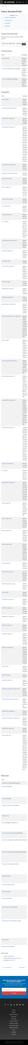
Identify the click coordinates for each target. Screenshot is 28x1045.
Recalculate (5, 939)
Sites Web (13, 1032)
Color (3, 206)
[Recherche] (12, 6)
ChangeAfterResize (10, 805)
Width (6, 728)
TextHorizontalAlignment (8, 688)
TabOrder (4, 680)
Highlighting (5, 297)
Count (3, 221)
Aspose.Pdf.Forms (17, 958)
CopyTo (4, 822)
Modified (4, 530)
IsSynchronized (6, 463)
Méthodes (7, 26)
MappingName (5, 482)
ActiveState (8, 108)
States (3, 666)
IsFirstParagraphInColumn (8, 316)
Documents (13, 1019)
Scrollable (4, 633)
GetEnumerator (6, 891)
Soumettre (14, 993)
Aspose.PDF (12, 960)
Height (6, 288)
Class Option (22, 967)
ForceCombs (5, 266)
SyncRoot (4, 675)
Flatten (8, 876)
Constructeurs (8, 20)
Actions (4, 99)
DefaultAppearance (7, 240)
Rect (7, 616)
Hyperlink (7, 304)
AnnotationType (10, 173)
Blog (14, 1030)
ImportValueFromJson (7, 907)
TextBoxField (10, 956)
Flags (3, 261)
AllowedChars (5, 118)
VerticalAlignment (9, 718)
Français (19, 2)
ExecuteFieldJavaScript (8, 833)
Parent (3, 592)
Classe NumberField (10, 17)
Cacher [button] (16, 15)
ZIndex (3, 735)
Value (7, 711)
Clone (6, 815)
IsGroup (4, 340)
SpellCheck (5, 647)
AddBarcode (5, 786)
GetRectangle (5, 898)
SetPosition (8, 946)
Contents (4, 214)
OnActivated (5, 571)
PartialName (5, 599)
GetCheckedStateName (8, 884)
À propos (14, 1034)
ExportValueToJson (7, 864)
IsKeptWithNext (6, 400)
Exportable (4, 250)
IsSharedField (5, 427)
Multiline (4, 544)
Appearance (5, 178)
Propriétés (7, 23)
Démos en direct (14, 1021)
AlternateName (5, 127)
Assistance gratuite (13, 1023)
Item (3, 470)
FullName (4, 281)
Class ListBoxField (7, 967)
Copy (24, 44)
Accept (8, 783)
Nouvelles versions (13, 1014)
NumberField (5, 58)
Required (4, 625)
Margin (3, 503)
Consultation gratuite (14, 1025)
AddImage (4, 798)
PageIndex (9, 583)
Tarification (13, 1016)
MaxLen (4, 518)
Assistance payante (13, 1027)
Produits (14, 1012)
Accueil (13, 1010)
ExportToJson (5, 840)
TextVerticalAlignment (7, 699)
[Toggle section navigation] (25, 6)
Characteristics (5, 199)
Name (3, 563)
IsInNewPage (5, 376)
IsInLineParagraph (6, 360)
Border (3, 187)
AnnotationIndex (6, 164)
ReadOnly (4, 608)
